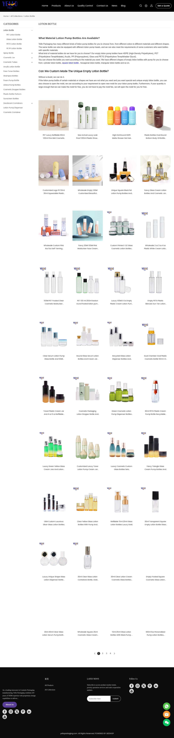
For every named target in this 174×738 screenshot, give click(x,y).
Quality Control (85, 6)
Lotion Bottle (29, 16)
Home (45, 6)
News (114, 6)
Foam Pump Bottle (11, 80)
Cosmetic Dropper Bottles (14, 89)
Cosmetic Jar (9, 57)
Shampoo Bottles (10, 75)
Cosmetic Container (12, 112)
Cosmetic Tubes (10, 62)
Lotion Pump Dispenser (13, 107)
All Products (49, 685)
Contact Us (102, 6)
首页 (47, 679)
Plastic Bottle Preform (12, 94)
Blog (123, 6)
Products (56, 6)
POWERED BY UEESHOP (104, 733)
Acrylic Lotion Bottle (11, 66)
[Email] (98, 699)
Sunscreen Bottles (11, 98)
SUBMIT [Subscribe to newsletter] (116, 698)
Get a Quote (164, 5)
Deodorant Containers (12, 103)
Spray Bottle (8, 53)
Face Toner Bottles (11, 71)
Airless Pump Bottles (12, 85)
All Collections (16, 16)
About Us (69, 6)
